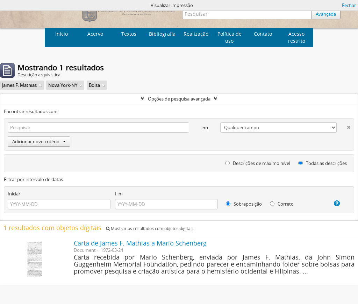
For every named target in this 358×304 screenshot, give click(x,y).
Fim (119, 194)
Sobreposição (244, 204)
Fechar (349, 5)
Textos (128, 33)
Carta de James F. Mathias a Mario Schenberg (140, 243)
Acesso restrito (296, 37)
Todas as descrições (322, 163)
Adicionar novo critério (39, 141)
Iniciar (14, 194)
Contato (263, 33)
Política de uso (229, 37)
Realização (196, 33)
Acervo (95, 33)
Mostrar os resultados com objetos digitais (150, 229)
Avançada (326, 14)
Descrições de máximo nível (257, 163)
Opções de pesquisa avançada (179, 99)
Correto (282, 204)
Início (61, 33)
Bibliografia (162, 33)
